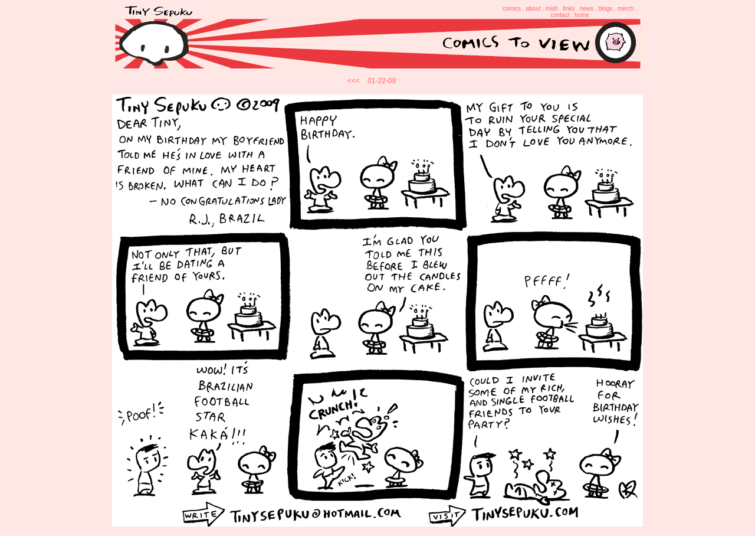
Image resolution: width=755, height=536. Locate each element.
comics (512, 8)
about (533, 8)
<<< (353, 81)
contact (559, 15)
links (569, 8)
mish (552, 8)
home (582, 15)
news (586, 8)
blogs (605, 8)
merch (626, 8)
